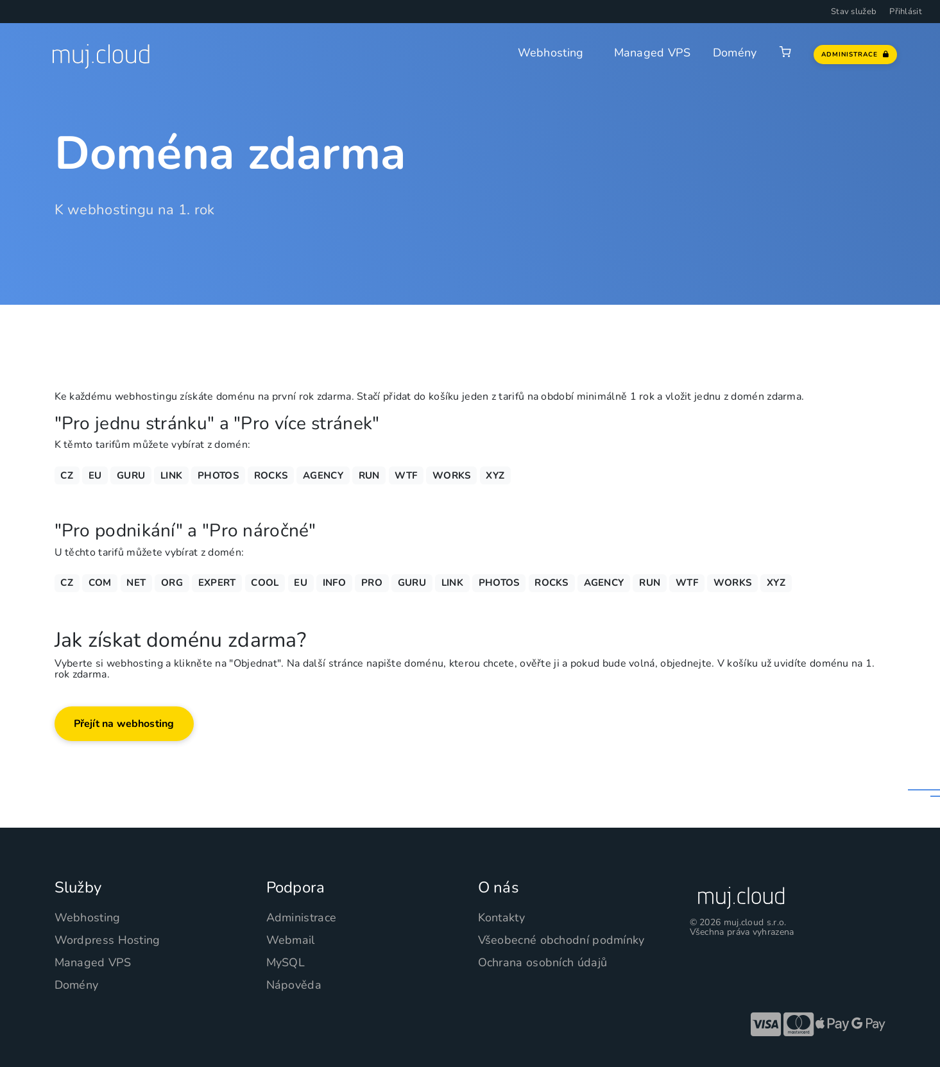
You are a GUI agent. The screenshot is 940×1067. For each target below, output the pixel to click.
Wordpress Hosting (107, 940)
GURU (131, 475)
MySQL (285, 962)
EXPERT (217, 582)
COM (100, 582)
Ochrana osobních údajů (543, 962)
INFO (334, 582)
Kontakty (501, 917)
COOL (264, 582)
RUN (369, 475)
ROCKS (271, 475)
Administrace (301, 917)
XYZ (495, 475)
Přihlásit (905, 11)
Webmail (290, 940)
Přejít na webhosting (124, 724)
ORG (172, 582)
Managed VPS (652, 52)
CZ (66, 475)
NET (136, 582)
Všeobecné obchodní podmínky (561, 940)
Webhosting (551, 52)
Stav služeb (853, 11)
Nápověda (293, 985)
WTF (406, 475)
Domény (735, 52)
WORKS (451, 475)
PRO (371, 582)
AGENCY (323, 475)
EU (95, 475)
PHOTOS (218, 475)
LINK (171, 475)
